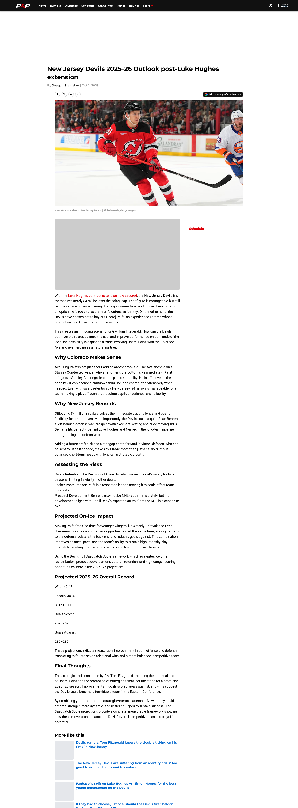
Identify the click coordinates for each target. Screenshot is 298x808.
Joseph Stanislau (65, 85)
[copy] (78, 94)
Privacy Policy (115, 780)
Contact (147, 773)
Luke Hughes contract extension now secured (102, 296)
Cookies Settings (153, 787)
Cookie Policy (192, 780)
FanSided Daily (230, 773)
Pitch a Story (63, 780)
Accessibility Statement (72, 787)
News (42, 5)
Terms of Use (151, 780)
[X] (270, 5)
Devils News (75, 746)
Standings (105, 5)
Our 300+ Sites (193, 773)
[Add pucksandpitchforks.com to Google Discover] (223, 94)
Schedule (87, 5)
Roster (120, 5)
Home (59, 746)
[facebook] (278, 5)
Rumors (55, 5)
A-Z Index (112, 787)
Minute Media (34, 797)
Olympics (71, 5)
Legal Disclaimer (231, 780)
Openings (112, 773)
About (58, 773)
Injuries (134, 5)
